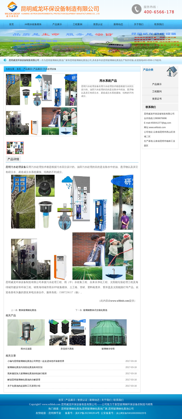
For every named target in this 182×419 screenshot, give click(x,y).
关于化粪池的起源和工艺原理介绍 (23, 386)
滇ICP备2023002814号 (87, 413)
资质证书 (157, 98)
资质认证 (98, 24)
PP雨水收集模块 (33, 24)
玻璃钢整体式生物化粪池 (95, 310)
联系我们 (159, 24)
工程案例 (77, 24)
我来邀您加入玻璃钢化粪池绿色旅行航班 (27, 373)
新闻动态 (118, 24)
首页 (11, 24)
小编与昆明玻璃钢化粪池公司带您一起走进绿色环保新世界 (35, 361)
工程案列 (157, 91)
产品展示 (57, 24)
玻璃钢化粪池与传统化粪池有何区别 (24, 367)
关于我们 (138, 24)
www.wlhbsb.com (120, 300)
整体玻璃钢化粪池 (27, 310)
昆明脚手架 (54, 413)
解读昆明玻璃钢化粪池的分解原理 (23, 379)
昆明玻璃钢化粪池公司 (121, 408)
